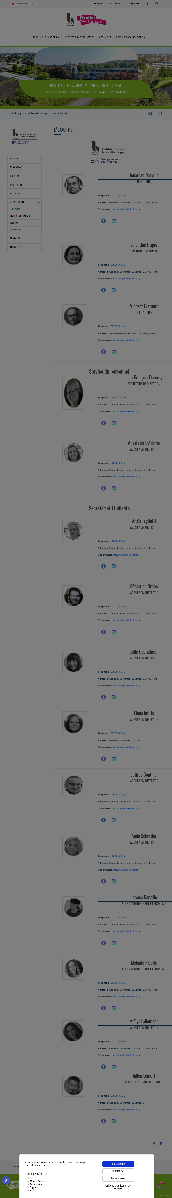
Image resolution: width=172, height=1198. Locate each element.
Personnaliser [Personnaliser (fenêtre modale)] (118, 1178)
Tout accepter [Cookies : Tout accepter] (118, 1164)
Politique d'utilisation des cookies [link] (118, 1187)
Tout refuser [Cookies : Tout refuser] (118, 1171)
